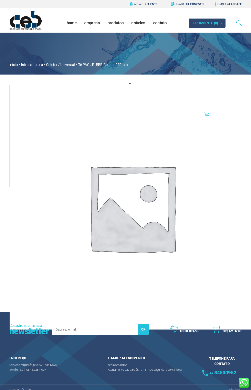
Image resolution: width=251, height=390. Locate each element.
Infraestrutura (32, 65)
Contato (160, 22)
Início (13, 65)
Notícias (138, 22)
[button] (144, 4)
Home (72, 22)
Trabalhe (190, 4)
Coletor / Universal (60, 65)
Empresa (92, 22)
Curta (229, 4)
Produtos (115, 22)
